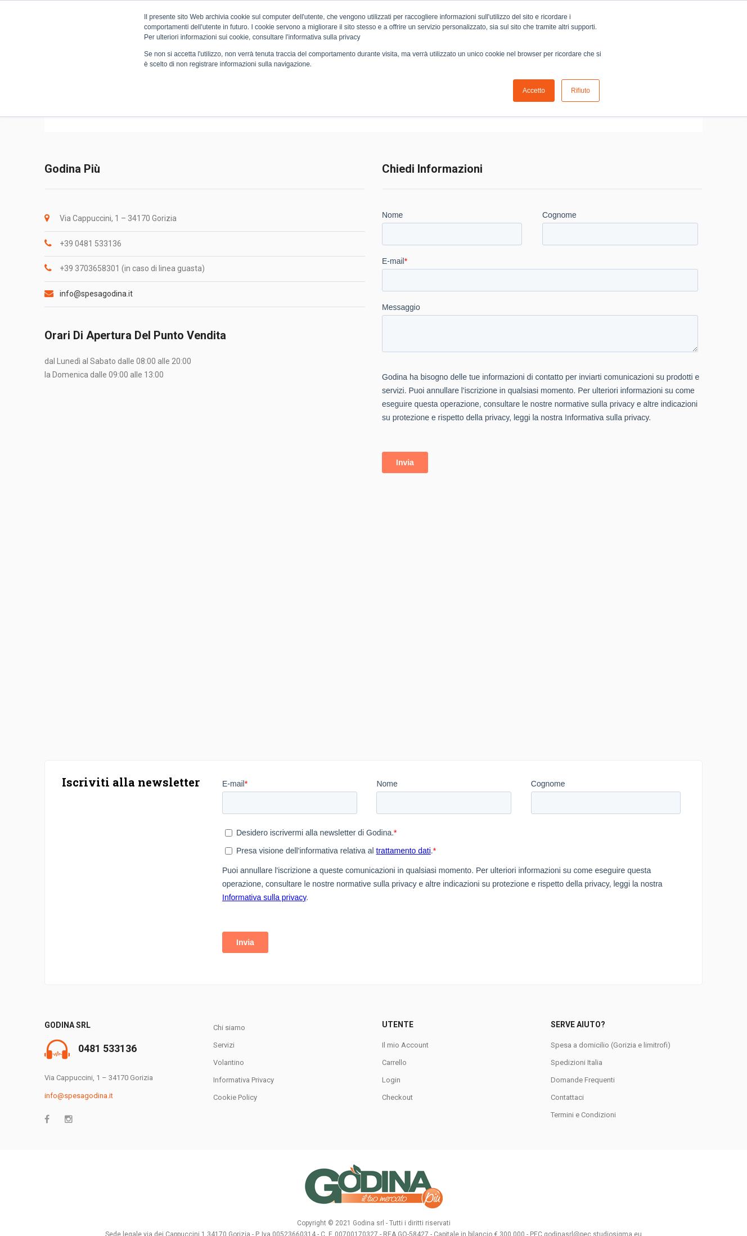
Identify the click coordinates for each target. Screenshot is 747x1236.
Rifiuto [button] (580, 91)
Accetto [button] (534, 91)
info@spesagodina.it (96, 293)
